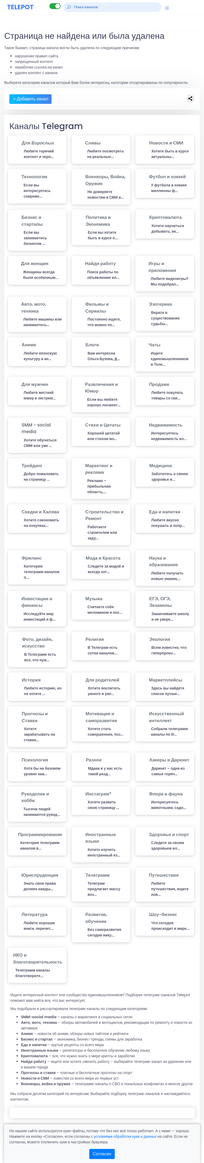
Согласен (102, 1154)
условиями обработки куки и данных (125, 1136)
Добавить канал (30, 99)
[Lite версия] (55, 6)
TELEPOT (20, 7)
